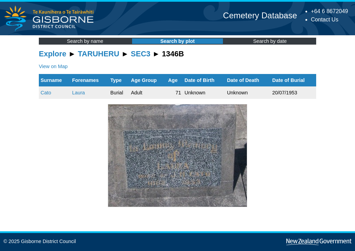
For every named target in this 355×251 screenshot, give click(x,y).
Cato (46, 92)
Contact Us (324, 19)
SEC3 (140, 53)
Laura (78, 92)
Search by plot (177, 41)
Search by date (270, 41)
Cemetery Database (260, 15)
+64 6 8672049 (329, 11)
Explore (52, 53)
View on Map (53, 66)
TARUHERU (98, 53)
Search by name (85, 41)
